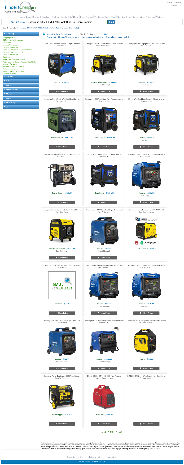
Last (121, 431)
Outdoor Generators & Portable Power (17, 50)
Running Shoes (124, 17)
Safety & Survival (9, 74)
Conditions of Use (75, 457)
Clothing (55, 17)
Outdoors (6, 57)
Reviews (174, 5)
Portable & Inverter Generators (15, 66)
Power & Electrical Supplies (13, 71)
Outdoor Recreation (10, 54)
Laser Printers (86, 17)
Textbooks (99, 17)
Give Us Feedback (87, 34)
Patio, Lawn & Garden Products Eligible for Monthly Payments (19, 63)
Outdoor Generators (10, 47)
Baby (28, 17)
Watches (160, 17)
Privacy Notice (96, 457)
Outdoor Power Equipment (13, 52)
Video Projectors (147, 17)
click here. (157, 449)
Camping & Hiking (10, 37)
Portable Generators (10, 69)
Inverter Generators (10, 45)
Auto (22, 17)
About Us (112, 457)
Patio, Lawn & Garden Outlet (14, 59)
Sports (135, 17)
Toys (114, 17)
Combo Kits (66, 17)
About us (178, 2)
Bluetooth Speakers (41, 17)
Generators (7, 42)
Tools (107, 17)
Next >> (112, 431)
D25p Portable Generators (13, 40)
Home (170, 2)
